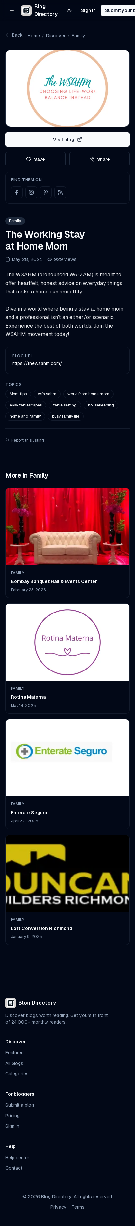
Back (14, 35)
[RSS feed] (60, 192)
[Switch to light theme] (69, 10)
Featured (14, 1053)
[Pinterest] (46, 192)
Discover (56, 36)
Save (35, 159)
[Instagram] (31, 192)
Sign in (88, 10)
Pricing (12, 1116)
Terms (78, 1207)
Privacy (58, 1207)
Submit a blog (19, 1105)
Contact (13, 1168)
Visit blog (67, 139)
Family (78, 36)
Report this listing (24, 440)
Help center (17, 1157)
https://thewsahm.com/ (37, 363)
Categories (17, 1074)
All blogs (14, 1063)
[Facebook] (17, 192)
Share (99, 159)
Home (34, 36)
